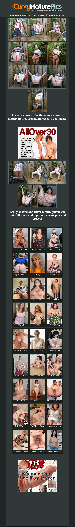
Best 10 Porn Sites (34, 15)
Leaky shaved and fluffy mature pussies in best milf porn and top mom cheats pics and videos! (37, 215)
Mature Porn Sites (54, 15)
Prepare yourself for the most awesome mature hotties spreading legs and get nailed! (37, 117)
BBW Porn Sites (17, 15)
